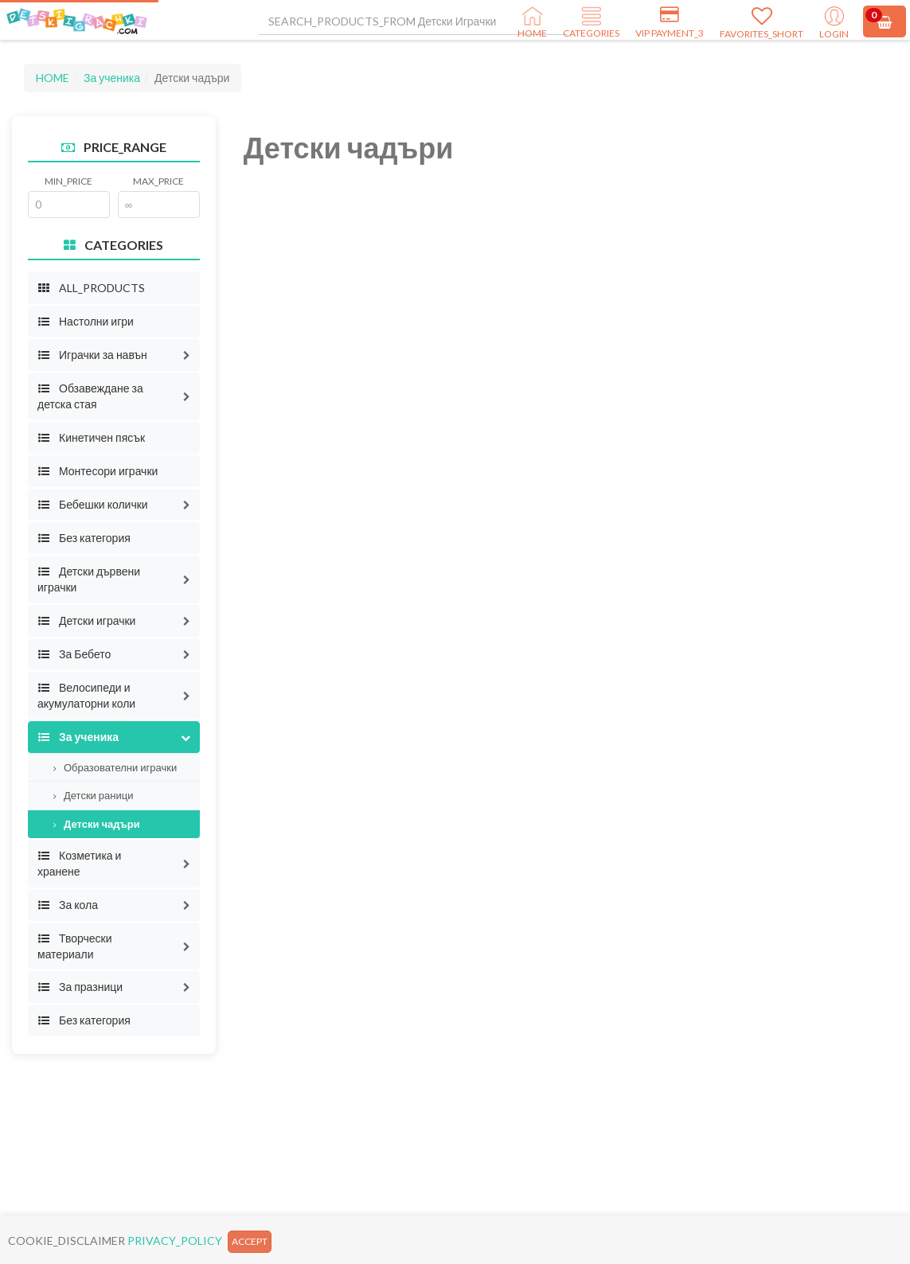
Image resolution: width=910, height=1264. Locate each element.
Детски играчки (86, 620)
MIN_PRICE (68, 181)
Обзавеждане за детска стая (90, 396)
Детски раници (93, 795)
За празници (80, 986)
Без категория (84, 537)
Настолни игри (85, 321)
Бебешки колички (92, 504)
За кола (67, 904)
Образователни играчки (115, 767)
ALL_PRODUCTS (91, 288)
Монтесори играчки (97, 471)
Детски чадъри (96, 823)
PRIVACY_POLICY (174, 1240)
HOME (52, 77)
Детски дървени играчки (88, 579)
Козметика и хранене (79, 863)
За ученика (112, 77)
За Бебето (74, 654)
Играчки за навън (92, 354)
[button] (187, 355)
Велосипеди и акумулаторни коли (86, 695)
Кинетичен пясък (91, 437)
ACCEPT (250, 1241)
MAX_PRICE (158, 181)
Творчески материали (74, 946)
